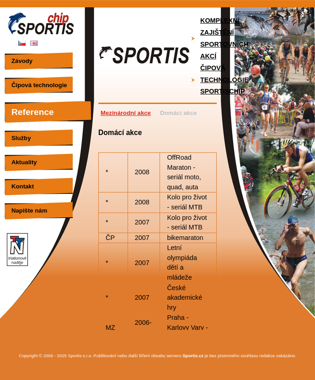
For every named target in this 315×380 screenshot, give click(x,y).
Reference (32, 112)
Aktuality (24, 162)
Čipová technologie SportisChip (224, 79)
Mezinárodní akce (126, 112)
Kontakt (22, 186)
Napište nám (29, 210)
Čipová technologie (39, 85)
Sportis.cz (192, 355)
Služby (21, 138)
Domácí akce (178, 112)
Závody (21, 60)
